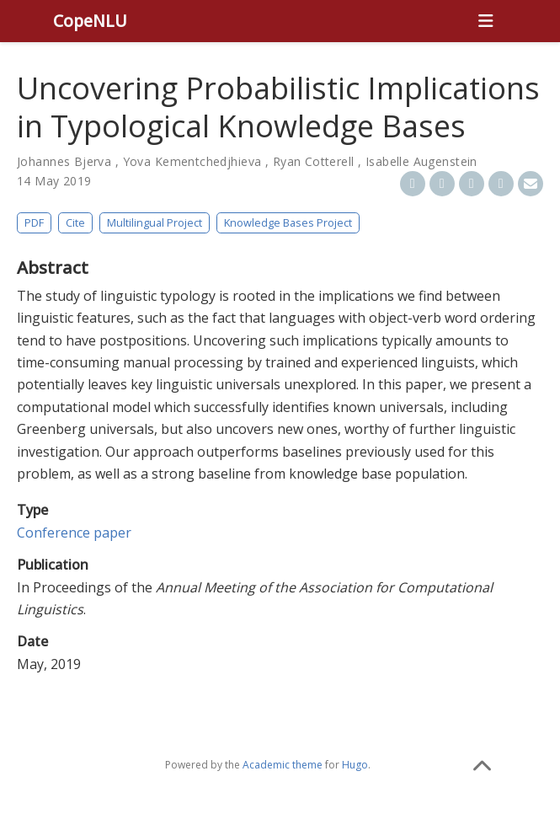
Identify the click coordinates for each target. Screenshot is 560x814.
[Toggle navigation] (486, 21)
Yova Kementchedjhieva (192, 161)
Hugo (355, 765)
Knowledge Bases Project (288, 222)
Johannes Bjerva (64, 161)
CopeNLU (90, 20)
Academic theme (283, 765)
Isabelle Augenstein (421, 161)
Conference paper (74, 532)
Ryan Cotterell (314, 161)
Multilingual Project (154, 222)
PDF (34, 222)
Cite (75, 222)
